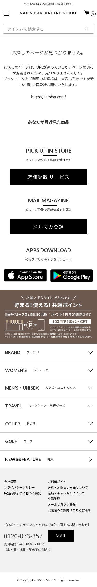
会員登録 (54, 498)
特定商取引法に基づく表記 (22, 493)
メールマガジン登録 (62, 504)
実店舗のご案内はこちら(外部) (69, 510)
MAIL (61, 535)
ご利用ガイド (57, 481)
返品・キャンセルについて (66, 493)
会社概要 (10, 481)
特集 (29, 459)
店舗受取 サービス (48, 177)
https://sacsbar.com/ (48, 96)
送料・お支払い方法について (68, 487)
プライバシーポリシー (19, 487)
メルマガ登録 (48, 227)
